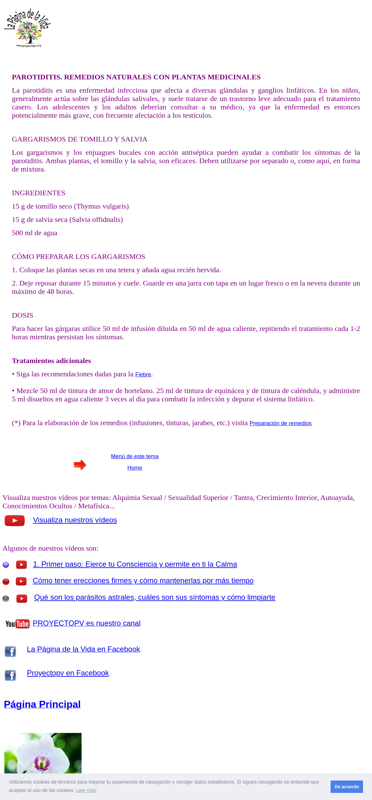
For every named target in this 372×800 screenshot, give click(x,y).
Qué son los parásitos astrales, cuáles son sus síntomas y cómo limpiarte (154, 597)
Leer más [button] (86, 790)
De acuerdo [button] (347, 786)
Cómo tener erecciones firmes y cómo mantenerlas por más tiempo (143, 580)
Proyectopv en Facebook (68, 673)
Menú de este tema (135, 456)
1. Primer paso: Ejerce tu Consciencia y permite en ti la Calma (135, 564)
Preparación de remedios (281, 423)
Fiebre (143, 374)
